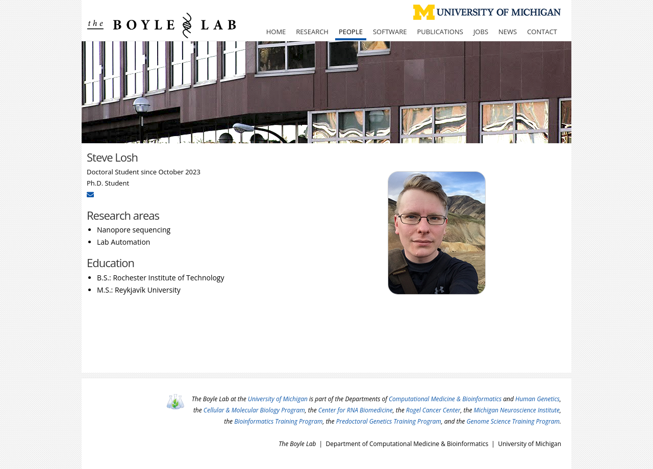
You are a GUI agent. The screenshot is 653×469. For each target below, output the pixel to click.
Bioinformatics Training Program (278, 421)
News (507, 31)
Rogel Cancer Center (433, 410)
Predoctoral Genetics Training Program (388, 421)
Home (276, 31)
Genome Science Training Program (513, 421)
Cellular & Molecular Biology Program (254, 410)
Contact (542, 31)
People (351, 31)
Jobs (480, 31)
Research (312, 31)
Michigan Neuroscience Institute (517, 410)
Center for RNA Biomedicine (355, 410)
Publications (440, 31)
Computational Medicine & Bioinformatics (445, 399)
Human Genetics (537, 399)
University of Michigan (278, 399)
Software (390, 31)
